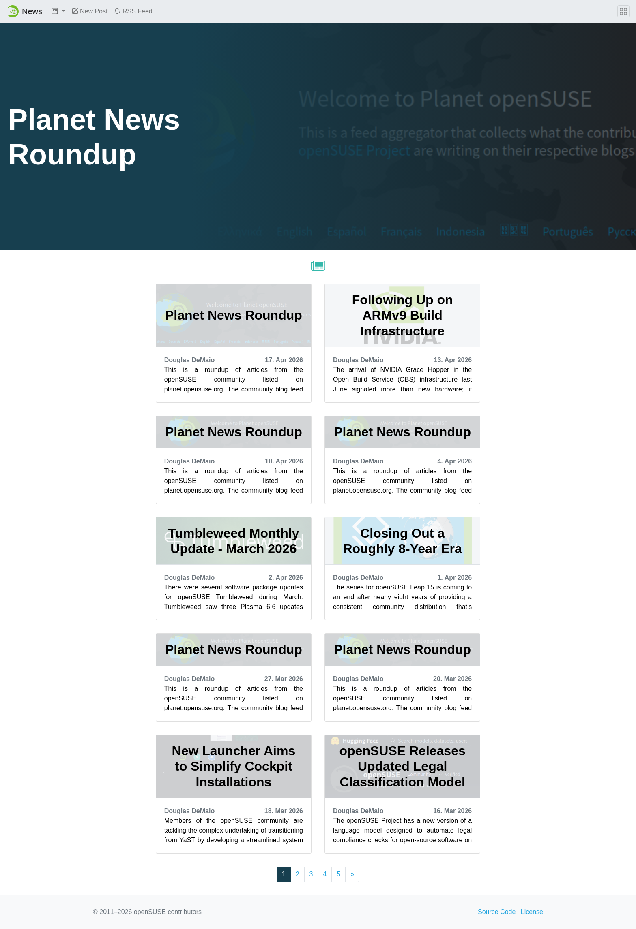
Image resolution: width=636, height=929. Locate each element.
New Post (90, 11)
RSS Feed (133, 11)
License (532, 911)
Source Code (497, 911)
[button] (59, 11)
